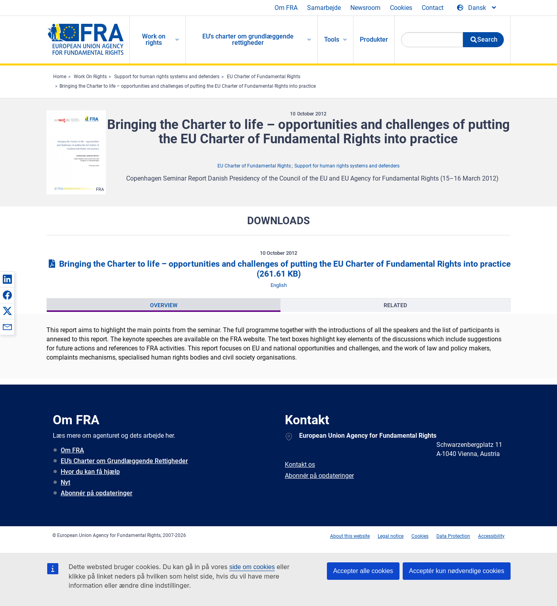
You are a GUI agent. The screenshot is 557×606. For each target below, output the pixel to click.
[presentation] (163, 305)
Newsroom (365, 8)
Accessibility (491, 536)
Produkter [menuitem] (374, 39)
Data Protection (453, 536)
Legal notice (390, 536)
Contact (433, 8)
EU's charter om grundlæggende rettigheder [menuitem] (248, 39)
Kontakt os (300, 464)
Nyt (65, 482)
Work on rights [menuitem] (153, 39)
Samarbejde (324, 8)
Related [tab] (395, 305)
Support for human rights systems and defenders (166, 76)
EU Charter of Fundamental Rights (263, 76)
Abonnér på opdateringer (97, 493)
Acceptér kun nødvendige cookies (456, 571)
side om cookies (252, 567)
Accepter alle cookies (363, 571)
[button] (7, 279)
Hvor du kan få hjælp (90, 471)
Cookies (401, 8)
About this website (350, 536)
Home (59, 76)
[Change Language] (477, 8)
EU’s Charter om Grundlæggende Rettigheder (124, 461)
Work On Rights (90, 76)
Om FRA (286, 8)
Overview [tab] (163, 305)
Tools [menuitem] (331, 39)
